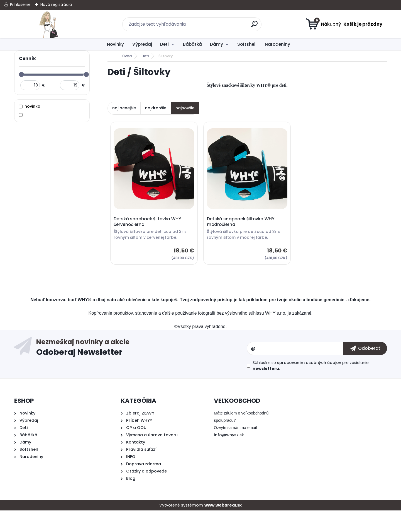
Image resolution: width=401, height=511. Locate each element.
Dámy (216, 44)
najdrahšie (155, 108)
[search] (255, 26)
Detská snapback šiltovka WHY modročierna (241, 222)
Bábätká (192, 44)
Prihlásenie (20, 4)
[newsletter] (365, 349)
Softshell (246, 44)
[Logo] (48, 24)
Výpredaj (142, 44)
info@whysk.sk (229, 435)
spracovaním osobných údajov (309, 363)
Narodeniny (277, 44)
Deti (164, 44)
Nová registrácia (56, 4)
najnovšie (184, 108)
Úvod (127, 56)
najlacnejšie (124, 108)
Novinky (115, 44)
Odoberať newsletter (141, 349)
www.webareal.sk (223, 505)
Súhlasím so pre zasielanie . (311, 366)
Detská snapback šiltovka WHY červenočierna (147, 222)
